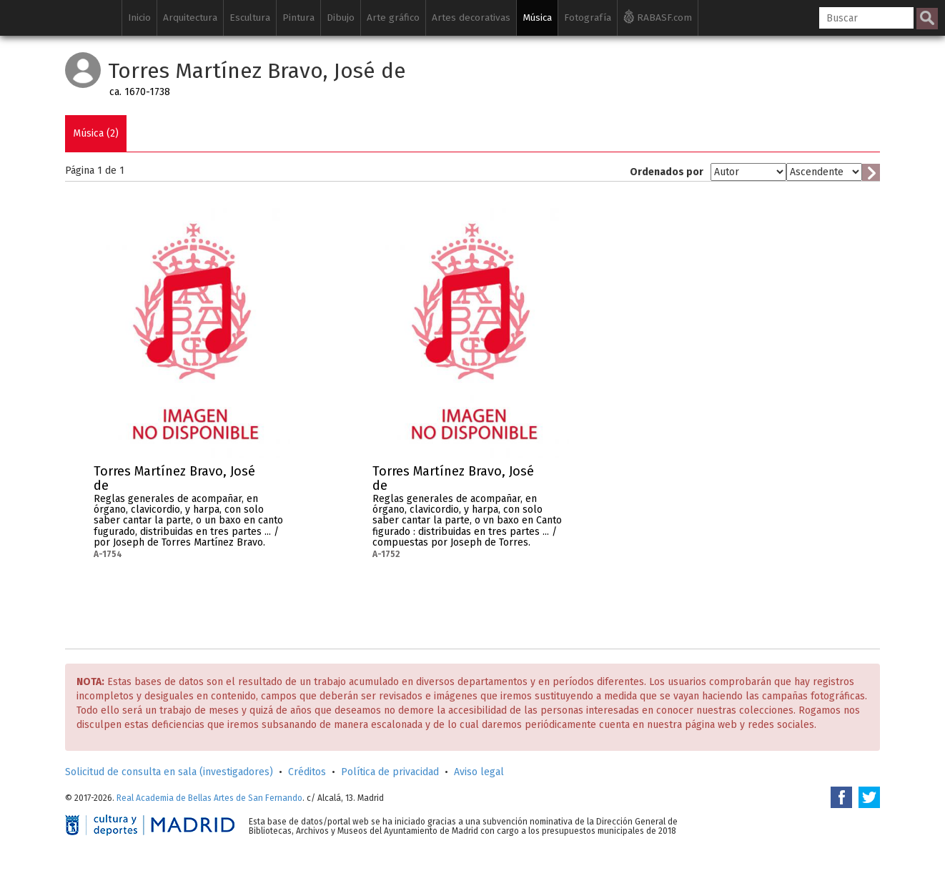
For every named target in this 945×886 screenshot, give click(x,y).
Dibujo (341, 17)
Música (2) (96, 133)
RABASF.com (657, 16)
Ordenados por (666, 172)
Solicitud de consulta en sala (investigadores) (169, 772)
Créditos (307, 772)
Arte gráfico (393, 17)
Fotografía (587, 17)
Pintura (298, 17)
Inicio (139, 17)
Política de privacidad (390, 772)
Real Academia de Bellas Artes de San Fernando (209, 798)
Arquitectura (190, 17)
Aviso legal (479, 772)
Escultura (249, 17)
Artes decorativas (471, 17)
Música (537, 17)
